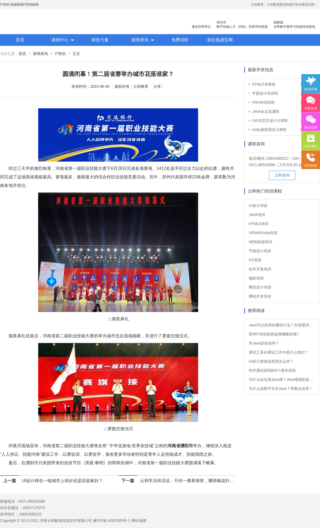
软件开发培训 (260, 269)
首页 (20, 40)
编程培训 (256, 278)
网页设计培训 (260, 287)
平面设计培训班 (265, 93)
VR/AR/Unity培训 (263, 233)
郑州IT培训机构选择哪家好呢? (274, 334)
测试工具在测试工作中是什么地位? (278, 352)
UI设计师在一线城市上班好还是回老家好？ (62, 480)
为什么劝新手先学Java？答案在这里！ (281, 388)
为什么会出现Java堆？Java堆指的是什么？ (282, 379)
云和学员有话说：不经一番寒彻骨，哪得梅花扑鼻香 (188, 480)
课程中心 (60, 40)
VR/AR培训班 (263, 102)
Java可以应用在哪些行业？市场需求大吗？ (282, 325)
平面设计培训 (260, 251)
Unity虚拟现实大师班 (269, 129)
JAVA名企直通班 (265, 111)
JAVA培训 (257, 215)
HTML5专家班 (263, 84)
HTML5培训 (259, 224)
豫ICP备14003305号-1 (111, 520)
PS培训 (255, 260)
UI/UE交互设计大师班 (270, 120)
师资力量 (100, 40)
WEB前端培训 (260, 242)
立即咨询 (282, 175)
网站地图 (138, 520)
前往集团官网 (220, 40)
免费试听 (180, 40)
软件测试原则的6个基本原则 (272, 370)
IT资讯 (60, 53)
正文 (76, 53)
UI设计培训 (258, 205)
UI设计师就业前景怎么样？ (271, 361)
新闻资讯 (140, 40)
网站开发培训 (260, 296)
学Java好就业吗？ (264, 343)
